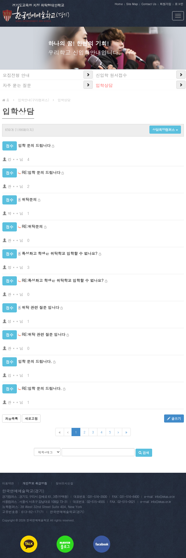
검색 (143, 452)
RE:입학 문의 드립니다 (41, 172)
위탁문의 (29, 199)
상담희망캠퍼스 (165, 129)
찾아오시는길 (64, 483)
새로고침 (31, 418)
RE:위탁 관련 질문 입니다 (43, 334)
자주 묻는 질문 (17, 85)
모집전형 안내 (16, 75)
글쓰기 (174, 418)
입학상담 (104, 85)
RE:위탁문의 (32, 226)
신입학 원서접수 (111, 75)
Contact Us (148, 4)
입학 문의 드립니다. (35, 361)
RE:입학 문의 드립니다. (42, 388)
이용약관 (8, 483)
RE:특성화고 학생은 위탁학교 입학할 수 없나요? (62, 280)
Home (119, 4)
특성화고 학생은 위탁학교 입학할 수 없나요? (59, 253)
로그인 (179, 4)
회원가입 (165, 4)
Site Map (132, 4)
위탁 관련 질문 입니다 (40, 307)
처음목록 (11, 418)
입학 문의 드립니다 (34, 145)
